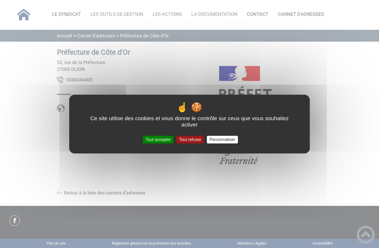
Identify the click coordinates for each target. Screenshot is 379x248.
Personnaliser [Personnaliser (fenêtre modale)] (222, 139)
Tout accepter (158, 139)
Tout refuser (190, 139)
